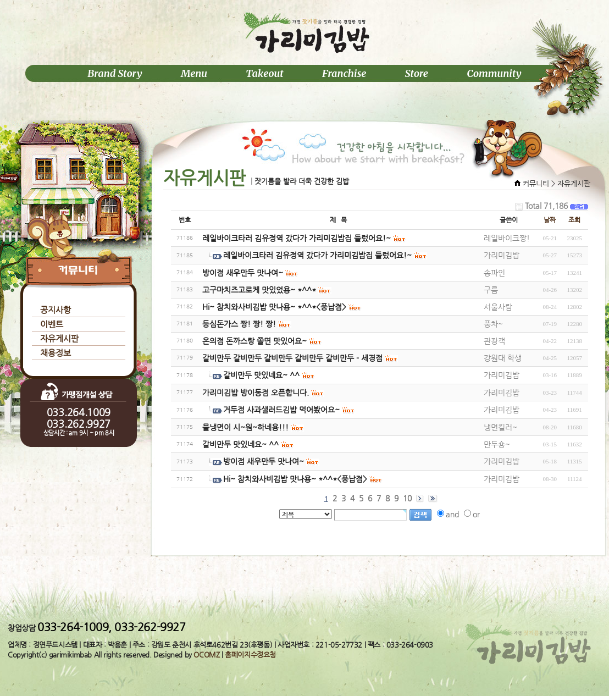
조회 (574, 220)
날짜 (550, 220)
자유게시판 (59, 338)
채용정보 (55, 352)
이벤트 (51, 324)
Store (416, 73)
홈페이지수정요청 (250, 654)
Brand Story (114, 73)
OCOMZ (206, 654)
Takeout (264, 73)
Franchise (344, 73)
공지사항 (55, 309)
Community (494, 73)
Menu (194, 73)
